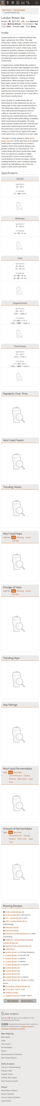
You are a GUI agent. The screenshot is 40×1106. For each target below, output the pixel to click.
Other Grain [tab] (22, 779)
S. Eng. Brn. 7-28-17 (13, 989)
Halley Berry (10, 949)
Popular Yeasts (7, 1074)
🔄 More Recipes (11, 1001)
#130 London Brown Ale (14, 912)
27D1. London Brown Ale (15, 921)
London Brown (11, 952)
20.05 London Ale (12, 915)
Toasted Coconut (12, 995)
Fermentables (6, 1047)
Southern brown (11, 992)
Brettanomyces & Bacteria (11, 1054)
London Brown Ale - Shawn (16, 980)
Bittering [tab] (20, 537)
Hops (3, 1040)
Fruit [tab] (11, 782)
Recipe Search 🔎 (28, 1001)
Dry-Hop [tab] (15, 540)
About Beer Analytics (9, 1090)
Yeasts (3, 1051)
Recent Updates (7, 1094)
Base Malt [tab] (18, 772)
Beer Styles (6, 10)
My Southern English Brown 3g (17, 986)
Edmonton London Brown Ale (17, 933)
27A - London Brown (13, 918)
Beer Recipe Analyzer (9, 1081)
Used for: (6, 537)
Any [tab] (13, 537)
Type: (5, 772)
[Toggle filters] (36, 3)
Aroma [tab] (28, 537)
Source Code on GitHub (10, 1097)
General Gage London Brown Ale (18, 946)
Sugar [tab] (30, 779)
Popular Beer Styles (9, 1077)
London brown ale (12, 967)
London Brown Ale (12, 964)
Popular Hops (6, 1070)
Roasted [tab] (12, 779)
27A (22, 21)
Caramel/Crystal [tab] (15, 775)
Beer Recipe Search (9, 1058)
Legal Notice (6, 1101)
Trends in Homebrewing (10, 1067)
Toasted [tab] (27, 775)
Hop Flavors (6, 1044)
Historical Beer (19, 10)
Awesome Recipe (12, 927)
